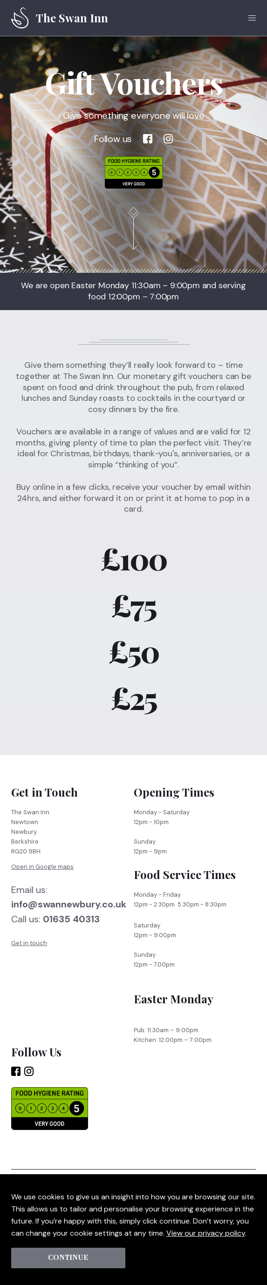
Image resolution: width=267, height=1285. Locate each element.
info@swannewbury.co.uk (68, 912)
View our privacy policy (205, 1233)
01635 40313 (71, 927)
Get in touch (29, 950)
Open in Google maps (42, 874)
